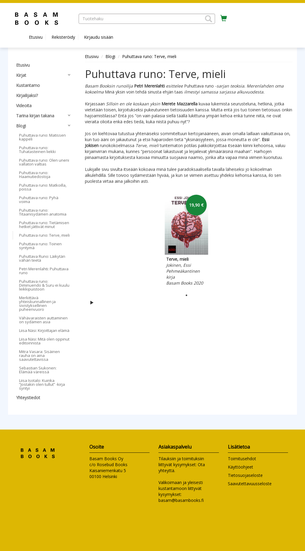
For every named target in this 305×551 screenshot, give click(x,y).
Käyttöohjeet (240, 467)
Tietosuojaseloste (245, 475)
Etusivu (36, 37)
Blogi (110, 56)
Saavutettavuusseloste (250, 483)
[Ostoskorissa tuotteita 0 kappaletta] (223, 18)
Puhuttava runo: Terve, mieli (149, 56)
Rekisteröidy (63, 37)
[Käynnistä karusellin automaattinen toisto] (92, 302)
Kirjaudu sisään (98, 37)
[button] (208, 18)
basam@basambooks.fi (181, 500)
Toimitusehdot (242, 458)
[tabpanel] (186, 240)
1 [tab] (186, 295)
